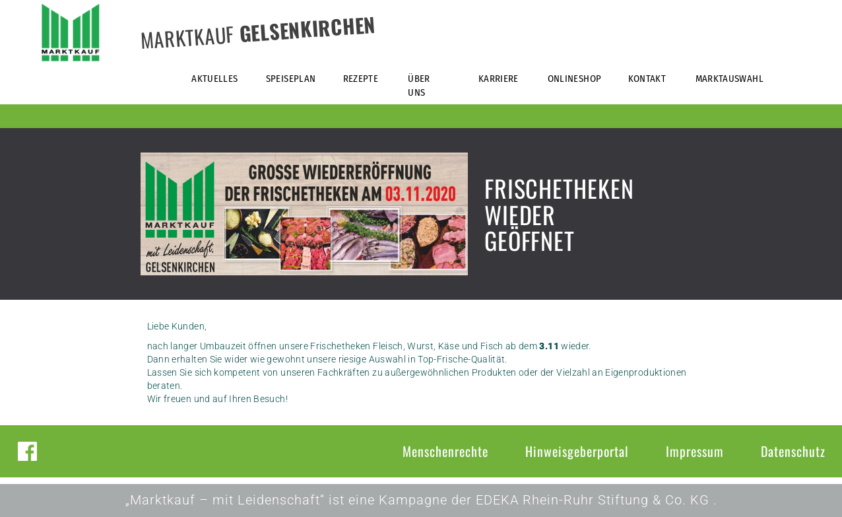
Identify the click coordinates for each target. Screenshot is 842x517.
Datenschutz (793, 451)
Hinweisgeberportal (577, 451)
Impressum (695, 451)
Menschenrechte (445, 451)
